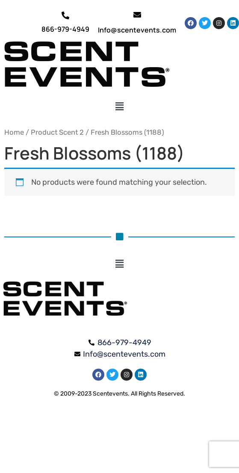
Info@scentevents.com (137, 30)
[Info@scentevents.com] (137, 14)
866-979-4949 (65, 29)
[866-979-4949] (65, 15)
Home (14, 132)
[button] (119, 106)
